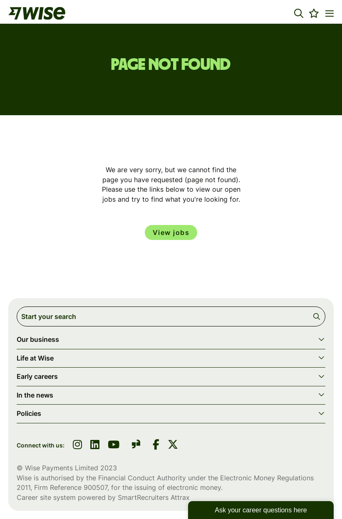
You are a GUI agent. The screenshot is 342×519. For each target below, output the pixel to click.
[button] (298, 13)
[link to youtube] (113, 445)
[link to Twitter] (173, 445)
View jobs (171, 232)
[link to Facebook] (156, 445)
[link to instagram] (77, 445)
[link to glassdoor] (136, 445)
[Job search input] (171, 316)
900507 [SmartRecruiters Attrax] (95, 487)
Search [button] (318, 316)
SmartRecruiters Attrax (154, 497)
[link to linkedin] (94, 445)
